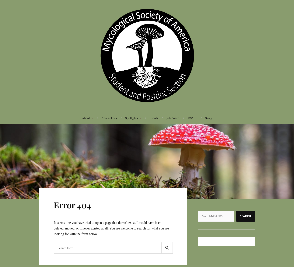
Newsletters (109, 118)
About (86, 118)
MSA (191, 118)
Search (245, 216)
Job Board (172, 118)
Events (154, 118)
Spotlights (131, 118)
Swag (208, 118)
